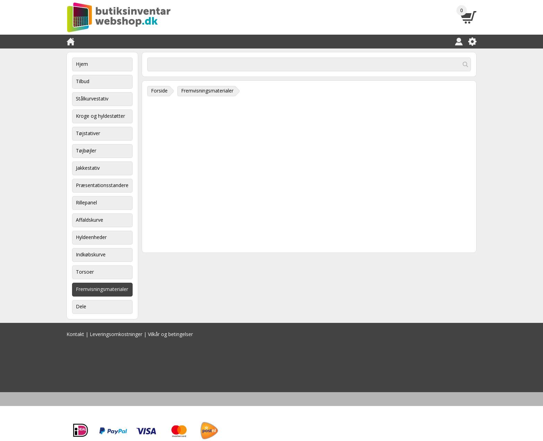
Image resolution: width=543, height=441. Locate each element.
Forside (159, 90)
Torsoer (85, 271)
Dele (81, 306)
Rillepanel (86, 202)
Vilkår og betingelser (170, 334)
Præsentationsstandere (102, 185)
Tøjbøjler (86, 150)
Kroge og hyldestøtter (100, 116)
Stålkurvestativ (92, 98)
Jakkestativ (88, 168)
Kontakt (75, 334)
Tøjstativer (88, 133)
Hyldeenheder (91, 237)
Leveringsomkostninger (116, 334)
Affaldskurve (89, 220)
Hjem (82, 64)
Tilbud (82, 81)
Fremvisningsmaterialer (102, 289)
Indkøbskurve (91, 254)
